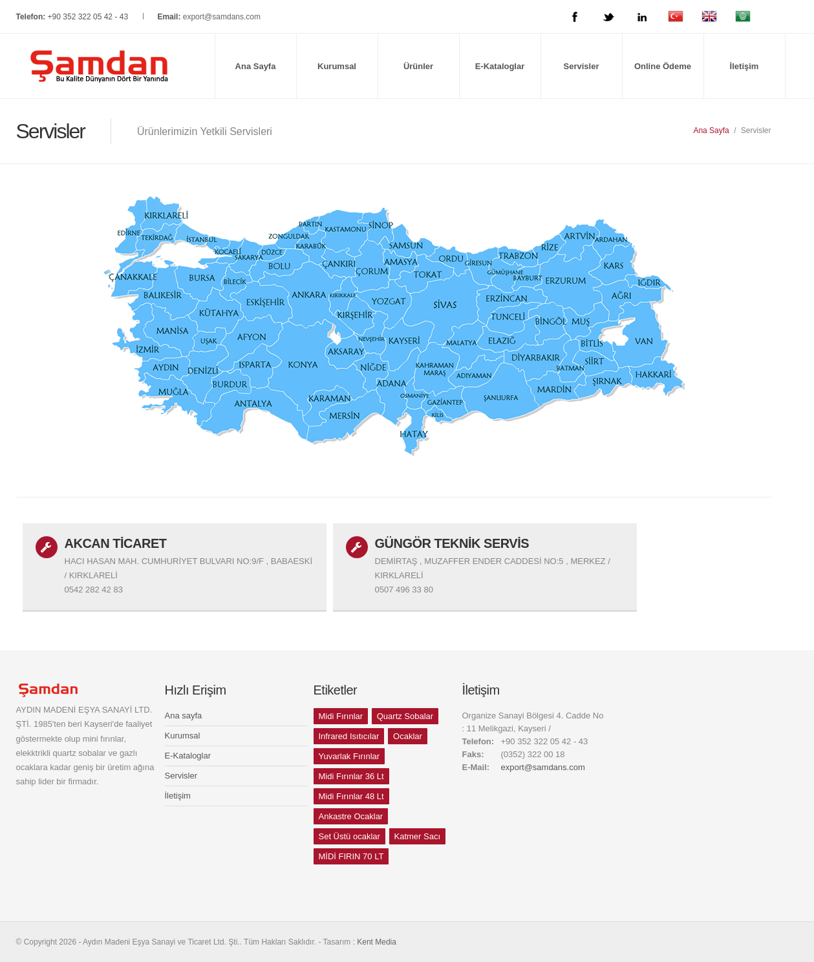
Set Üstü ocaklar (349, 836)
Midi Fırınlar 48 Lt (351, 796)
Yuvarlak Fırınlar (349, 756)
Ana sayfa (183, 715)
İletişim (744, 66)
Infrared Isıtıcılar (349, 736)
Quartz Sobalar (405, 716)
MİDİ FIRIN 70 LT (351, 856)
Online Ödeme (662, 66)
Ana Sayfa (255, 66)
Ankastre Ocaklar (351, 816)
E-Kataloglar (500, 66)
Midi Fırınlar (341, 716)
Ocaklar (407, 736)
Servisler (581, 66)
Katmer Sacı (417, 836)
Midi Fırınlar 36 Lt (351, 776)
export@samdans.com (222, 16)
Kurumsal (336, 66)
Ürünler (418, 66)
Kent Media (376, 941)
